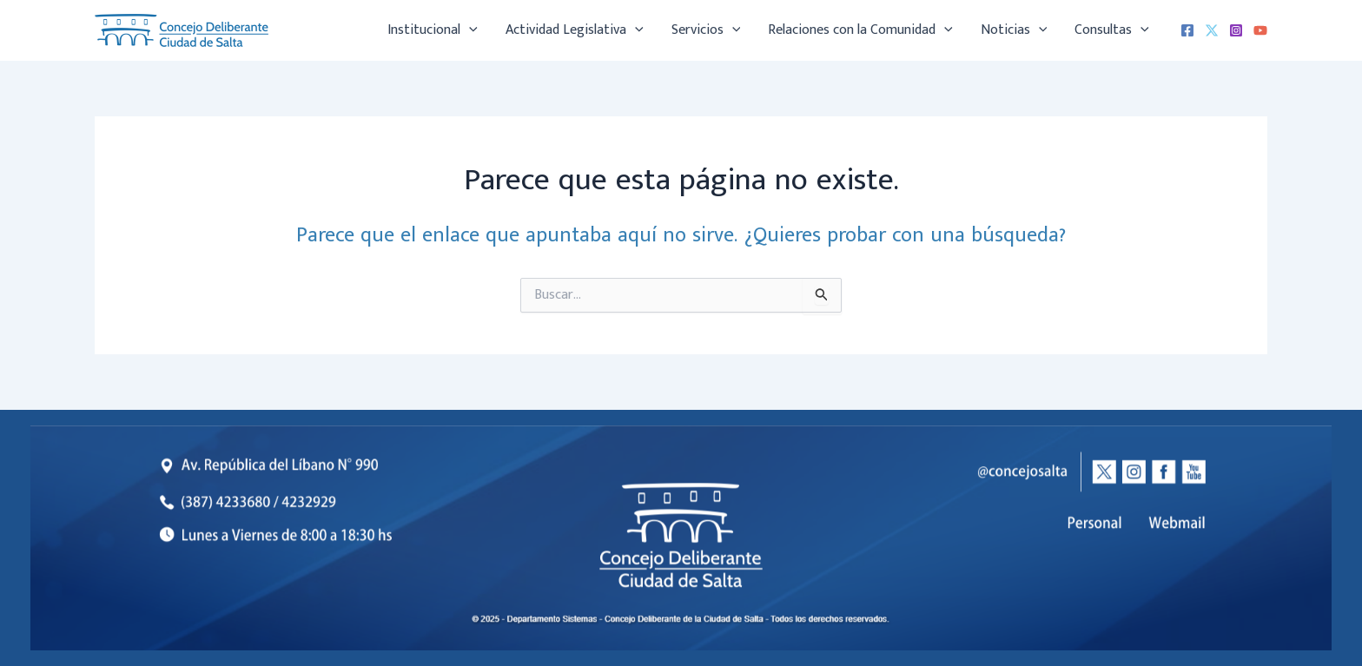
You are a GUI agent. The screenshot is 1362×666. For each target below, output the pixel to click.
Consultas (1111, 30)
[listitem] (1177, 523)
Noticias (1014, 30)
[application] (469, 30)
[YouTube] (1260, 30)
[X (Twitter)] (1212, 30)
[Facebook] (1187, 30)
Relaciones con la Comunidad (860, 30)
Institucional (432, 30)
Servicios (706, 30)
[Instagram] (1236, 30)
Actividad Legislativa (575, 30)
